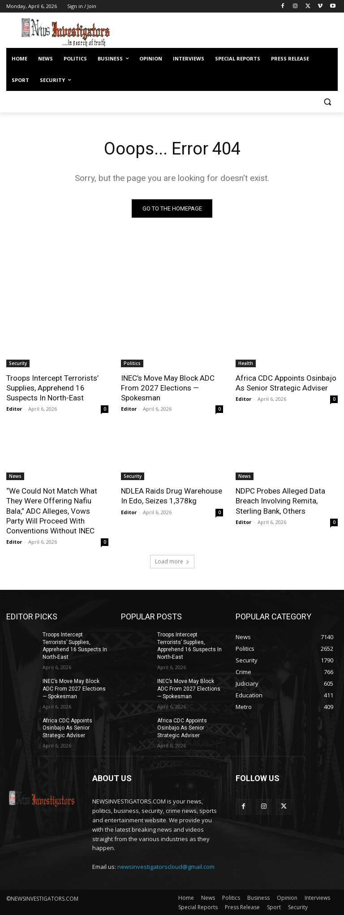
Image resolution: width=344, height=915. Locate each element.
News (15, 476)
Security (18, 363)
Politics (132, 363)
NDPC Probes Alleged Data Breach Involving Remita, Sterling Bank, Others (280, 500)
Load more (172, 561)
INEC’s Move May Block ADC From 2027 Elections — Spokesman (168, 388)
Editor (14, 408)
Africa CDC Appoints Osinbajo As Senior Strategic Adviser (286, 383)
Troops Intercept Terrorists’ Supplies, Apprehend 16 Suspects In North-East (52, 388)
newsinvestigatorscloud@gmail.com (166, 866)
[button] (327, 101)
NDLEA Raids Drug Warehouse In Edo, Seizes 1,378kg (171, 495)
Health (245, 363)
